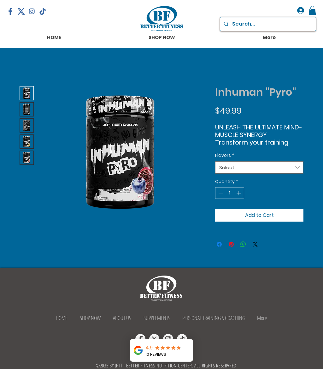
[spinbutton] (229, 193)
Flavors (224, 155)
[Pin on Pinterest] (231, 244)
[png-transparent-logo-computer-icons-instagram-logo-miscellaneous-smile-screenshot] (31, 11)
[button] (312, 10)
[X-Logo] (21, 11)
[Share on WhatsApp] (243, 244)
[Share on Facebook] (219, 244)
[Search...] (267, 24)
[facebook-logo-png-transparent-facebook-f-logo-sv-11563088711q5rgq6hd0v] (10, 11)
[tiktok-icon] (42, 11)
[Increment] (239, 193)
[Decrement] (220, 193)
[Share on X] (255, 244)
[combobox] (259, 167)
